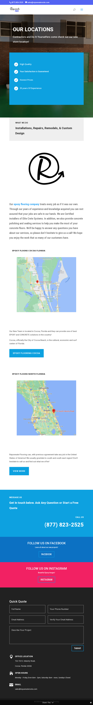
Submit (77, 648)
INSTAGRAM (46, 579)
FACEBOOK (46, 554)
